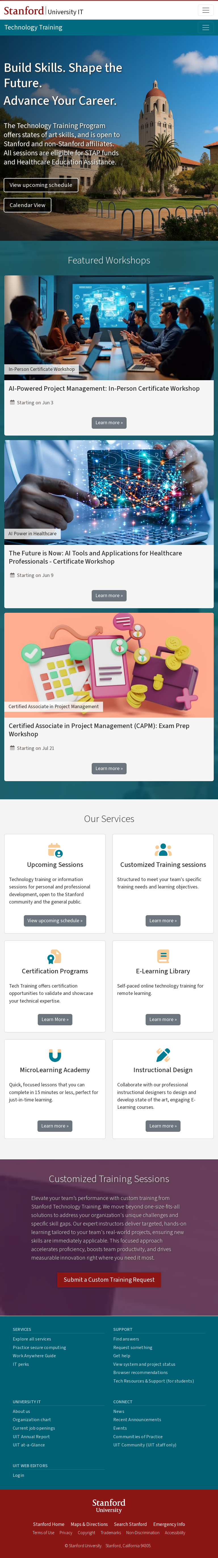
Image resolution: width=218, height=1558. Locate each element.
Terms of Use (43, 1533)
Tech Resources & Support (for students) (153, 1381)
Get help (122, 1356)
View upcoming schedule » (55, 920)
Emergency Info (169, 1524)
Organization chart (32, 1420)
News (118, 1411)
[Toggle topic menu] (206, 27)
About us (21, 1411)
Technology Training (33, 27)
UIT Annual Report (31, 1437)
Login (18, 1475)
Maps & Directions (89, 1524)
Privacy (66, 1533)
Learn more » (109, 422)
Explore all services (32, 1339)
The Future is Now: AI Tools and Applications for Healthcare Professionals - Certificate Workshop (95, 557)
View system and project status (144, 1364)
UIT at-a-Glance (29, 1445)
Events (120, 1428)
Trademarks (111, 1533)
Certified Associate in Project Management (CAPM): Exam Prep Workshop (99, 730)
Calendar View (27, 205)
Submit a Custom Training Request (109, 1279)
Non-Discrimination (143, 1533)
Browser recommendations (140, 1372)
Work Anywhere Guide (34, 1356)
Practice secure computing (39, 1347)
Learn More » (56, 1019)
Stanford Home (48, 1524)
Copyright (86, 1533)
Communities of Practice (138, 1437)
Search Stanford (130, 1524)
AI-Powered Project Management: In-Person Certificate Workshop (104, 389)
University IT (43, 11)
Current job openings (34, 1428)
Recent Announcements (137, 1420)
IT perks (21, 1364)
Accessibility (175, 1533)
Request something (132, 1347)
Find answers (126, 1339)
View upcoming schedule (41, 185)
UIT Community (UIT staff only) (144, 1445)
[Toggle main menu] (206, 10)
